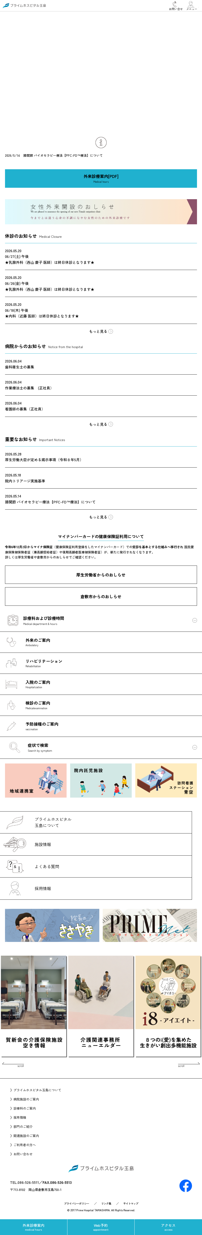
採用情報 (19, 1117)
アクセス (168, 1227)
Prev (32, 1065)
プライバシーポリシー (76, 1203)
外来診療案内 (33, 1227)
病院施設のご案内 (26, 1099)
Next (169, 1065)
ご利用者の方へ (24, 1144)
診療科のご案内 (24, 1108)
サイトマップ (130, 1203)
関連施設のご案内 (26, 1135)
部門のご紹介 (23, 1126)
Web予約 (101, 1227)
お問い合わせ (23, 1154)
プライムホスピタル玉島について (37, 1090)
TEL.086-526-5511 (24, 1182)
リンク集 (106, 1203)
